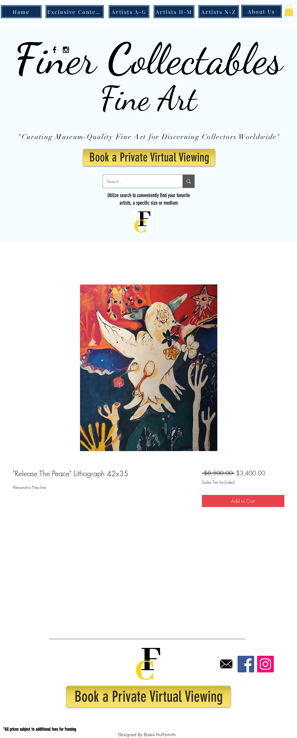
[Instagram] (265, 664)
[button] (289, 10)
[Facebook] (246, 664)
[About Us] (261, 11)
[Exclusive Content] (74, 11)
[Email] (226, 664)
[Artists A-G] (129, 11)
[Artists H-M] (174, 11)
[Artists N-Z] (218, 11)
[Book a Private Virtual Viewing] (149, 157)
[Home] (21, 11)
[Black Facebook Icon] (54, 49)
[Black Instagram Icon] (66, 49)
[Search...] (138, 181)
